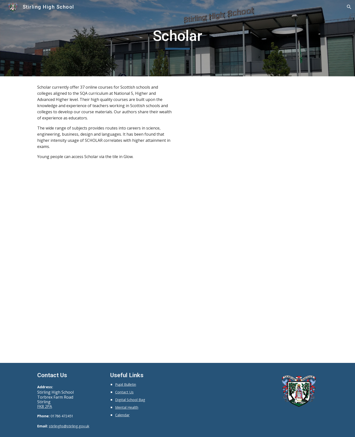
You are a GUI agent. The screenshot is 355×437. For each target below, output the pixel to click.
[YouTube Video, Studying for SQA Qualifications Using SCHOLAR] (250, 129)
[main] (177, 38)
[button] (349, 7)
